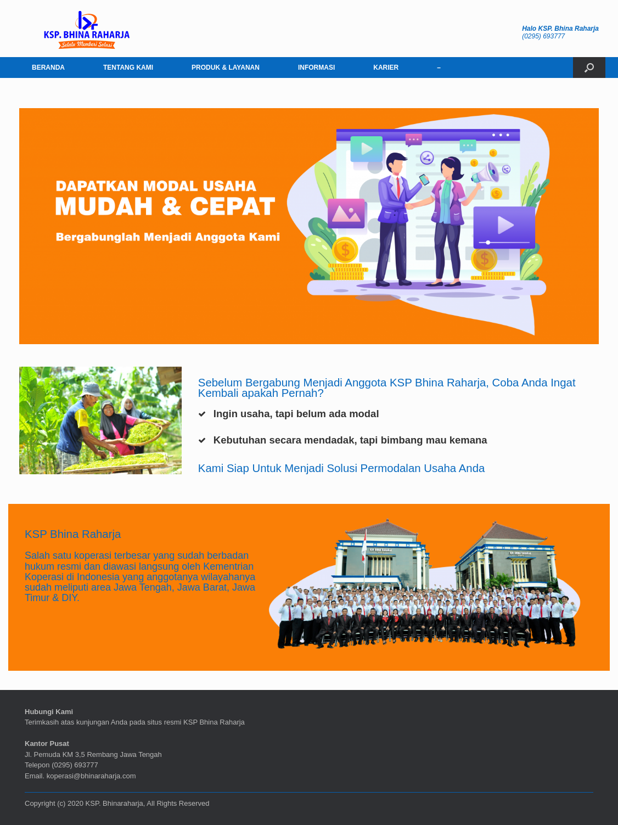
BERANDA (48, 67)
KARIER (385, 67)
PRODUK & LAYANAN (226, 67)
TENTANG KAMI (128, 67)
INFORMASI (316, 67)
